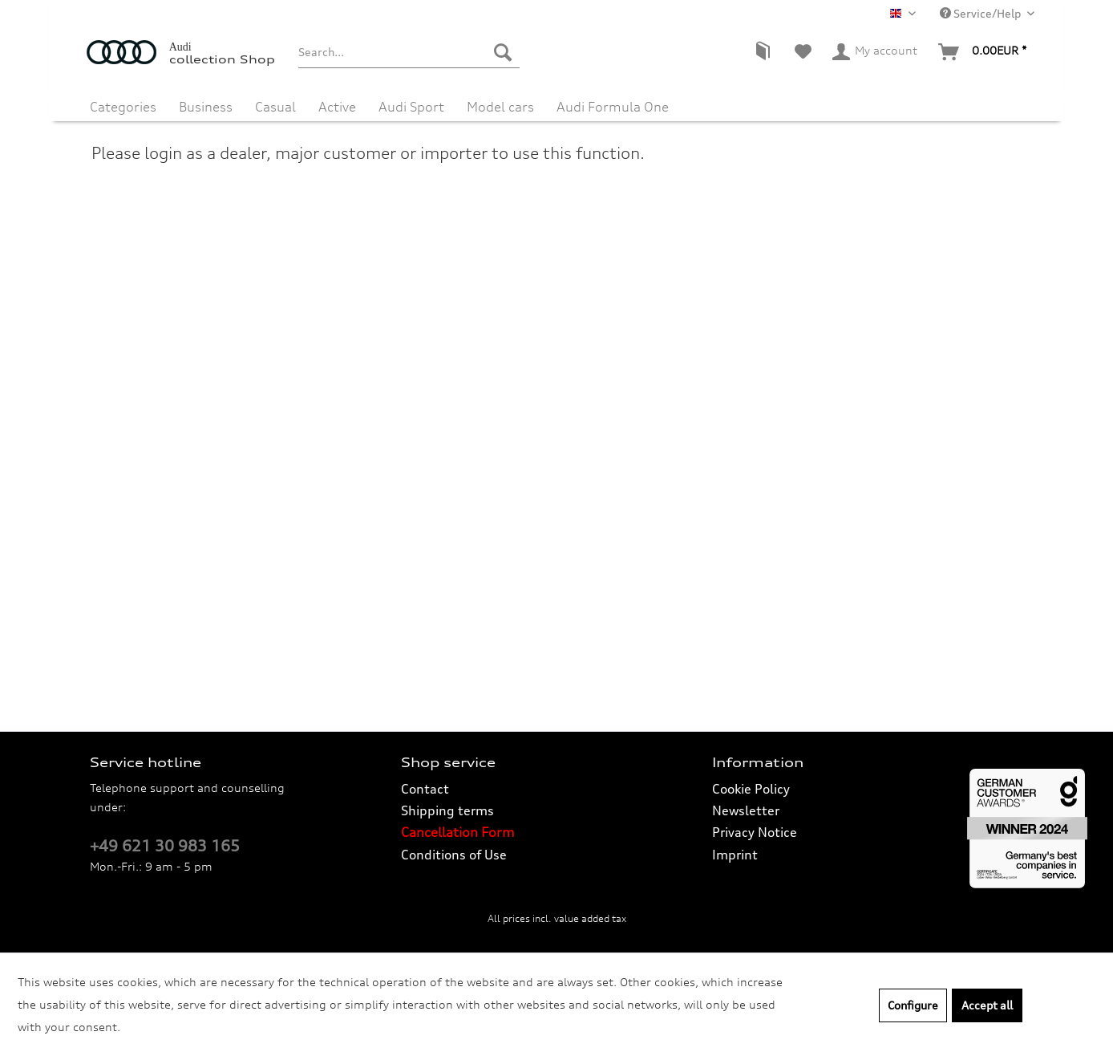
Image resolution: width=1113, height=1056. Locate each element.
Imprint (735, 855)
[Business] (206, 102)
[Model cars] (500, 102)
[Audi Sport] (411, 102)
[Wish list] (803, 52)
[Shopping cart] (983, 52)
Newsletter (745, 810)
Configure (913, 1005)
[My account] (875, 52)
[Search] (503, 52)
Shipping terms (447, 810)
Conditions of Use (454, 855)
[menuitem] (408, 52)
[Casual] (275, 102)
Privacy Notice (754, 832)
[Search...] (408, 52)
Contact (425, 789)
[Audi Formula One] (612, 102)
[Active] (337, 102)
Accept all (987, 1005)
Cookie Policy (751, 789)
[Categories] (123, 102)
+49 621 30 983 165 (165, 845)
